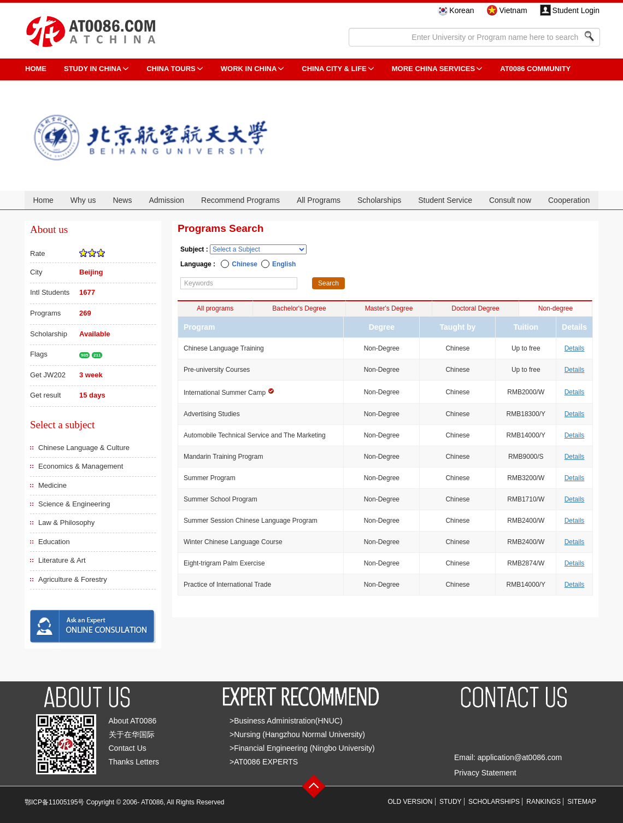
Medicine (52, 485)
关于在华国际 (132, 734)
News (122, 200)
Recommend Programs (240, 200)
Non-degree (555, 308)
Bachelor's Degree (299, 308)
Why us (83, 200)
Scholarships (379, 200)
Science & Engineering (74, 504)
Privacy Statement (485, 772)
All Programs (318, 200)
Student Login (576, 10)
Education (54, 542)
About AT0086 (133, 720)
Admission (166, 200)
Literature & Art (62, 560)
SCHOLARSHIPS (494, 802)
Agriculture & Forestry (72, 579)
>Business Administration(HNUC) (286, 720)
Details (575, 348)
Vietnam (513, 10)
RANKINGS (543, 802)
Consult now (510, 200)
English (284, 264)
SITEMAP (581, 802)
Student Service (445, 200)
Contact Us (127, 748)
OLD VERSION (410, 802)
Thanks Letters (134, 761)
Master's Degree (389, 308)
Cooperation (569, 200)
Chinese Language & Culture (84, 447)
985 (84, 355)
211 (97, 355)
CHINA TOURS (171, 69)
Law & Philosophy (66, 522)
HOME (35, 69)
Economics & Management (80, 466)
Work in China (249, 69)
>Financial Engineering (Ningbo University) (302, 748)
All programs (215, 308)
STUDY (450, 802)
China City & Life (334, 69)
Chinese (244, 264)
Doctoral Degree (475, 308)
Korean (461, 10)
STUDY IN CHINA (92, 69)
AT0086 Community (535, 69)
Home (43, 200)
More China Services (433, 69)
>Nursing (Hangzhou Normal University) (297, 734)
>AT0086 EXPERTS (264, 761)
